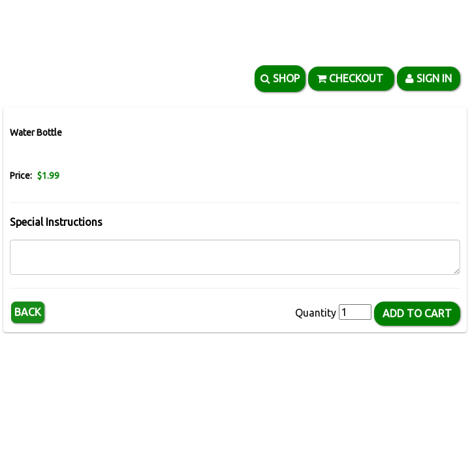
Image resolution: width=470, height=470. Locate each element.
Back (27, 312)
